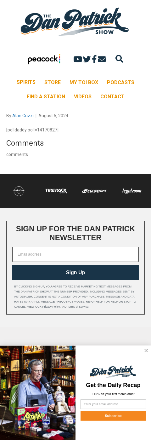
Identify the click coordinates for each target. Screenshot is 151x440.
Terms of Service (77, 306)
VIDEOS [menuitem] (83, 97)
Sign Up (75, 272)
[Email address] (75, 254)
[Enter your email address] (113, 404)
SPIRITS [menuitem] (26, 82)
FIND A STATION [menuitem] (46, 97)
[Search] (119, 58)
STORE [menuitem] (52, 82)
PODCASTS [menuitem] (120, 82)
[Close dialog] (146, 350)
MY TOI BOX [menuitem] (84, 82)
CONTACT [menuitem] (112, 97)
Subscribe (113, 416)
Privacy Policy (51, 306)
